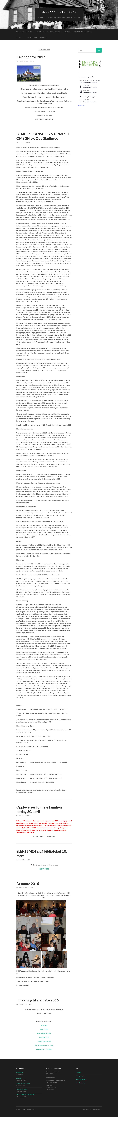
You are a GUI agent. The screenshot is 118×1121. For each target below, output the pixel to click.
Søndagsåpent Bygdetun (90, 82)
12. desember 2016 (22, 61)
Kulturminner (39, 31)
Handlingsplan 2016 (44, 1045)
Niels (32, 61)
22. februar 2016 (22, 892)
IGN (17, 31)
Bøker (89, 31)
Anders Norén (92, 1113)
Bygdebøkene (78, 31)
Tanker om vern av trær (23, 1088)
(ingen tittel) (19, 1077)
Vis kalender (81, 105)
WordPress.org (80, 1087)
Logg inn (78, 1077)
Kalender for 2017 (31, 57)
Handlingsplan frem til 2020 (44, 1049)
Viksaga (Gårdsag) (21, 1093)
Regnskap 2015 (44, 1041)
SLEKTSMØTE (44, 873)
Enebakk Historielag (59, 11)
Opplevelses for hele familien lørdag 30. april (40, 813)
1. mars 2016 (20, 864)
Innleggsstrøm (80, 1080)
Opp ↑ (100, 1113)
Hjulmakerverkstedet (44, 1037)
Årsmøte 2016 (28, 888)
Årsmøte (18, 1082)
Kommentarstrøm (81, 1084)
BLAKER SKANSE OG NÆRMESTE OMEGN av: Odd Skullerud (40, 138)
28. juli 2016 (20, 146)
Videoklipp (20, 37)
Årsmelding (44, 1033)
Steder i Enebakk (54, 31)
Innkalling (44, 1029)
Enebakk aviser (32, 37)
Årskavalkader (27, 31)
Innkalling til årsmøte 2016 (38, 1004)
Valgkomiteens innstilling (44, 1053)
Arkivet (67, 31)
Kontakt (43, 37)
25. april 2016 (20, 820)
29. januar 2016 (21, 1008)
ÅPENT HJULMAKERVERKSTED (25, 1099)
